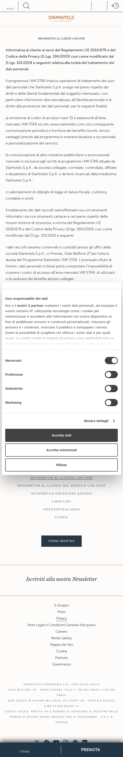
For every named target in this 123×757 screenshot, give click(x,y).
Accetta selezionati (61, 450)
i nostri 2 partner (29, 305)
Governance (61, 664)
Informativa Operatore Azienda (61, 493)
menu (11, 9)
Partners (61, 658)
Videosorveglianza (61, 509)
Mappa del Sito (61, 644)
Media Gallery (61, 638)
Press (61, 612)
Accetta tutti (61, 435)
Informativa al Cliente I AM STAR (61, 477)
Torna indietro (61, 541)
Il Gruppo (61, 605)
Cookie (61, 517)
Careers (61, 631)
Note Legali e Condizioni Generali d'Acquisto (61, 625)
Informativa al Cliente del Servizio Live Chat (61, 485)
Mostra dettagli (96, 421)
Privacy (61, 618)
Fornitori (61, 501)
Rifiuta (61, 465)
